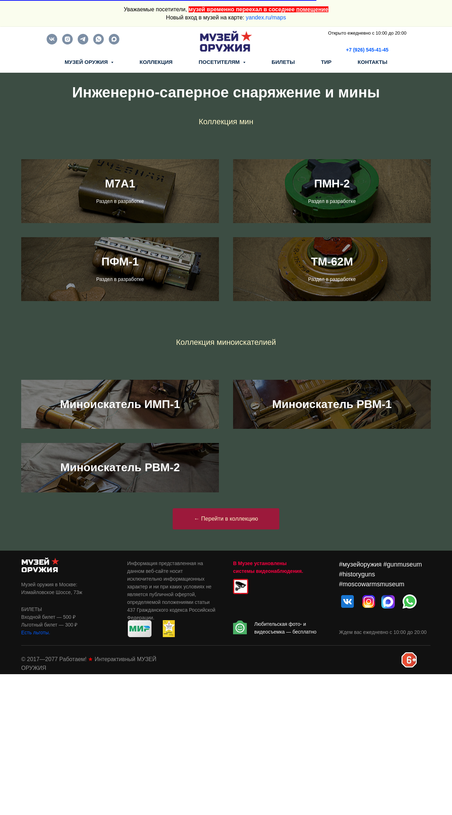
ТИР (326, 62)
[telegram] (83, 43)
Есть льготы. (35, 773)
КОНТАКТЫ (372, 62)
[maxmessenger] (114, 43)
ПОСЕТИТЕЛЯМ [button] (220, 62)
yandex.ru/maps (266, 17)
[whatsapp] (98, 43)
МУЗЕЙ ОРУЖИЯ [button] (87, 62)
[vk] (52, 43)
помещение (312, 9)
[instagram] (67, 43)
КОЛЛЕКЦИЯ (155, 62)
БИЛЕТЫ (283, 62)
